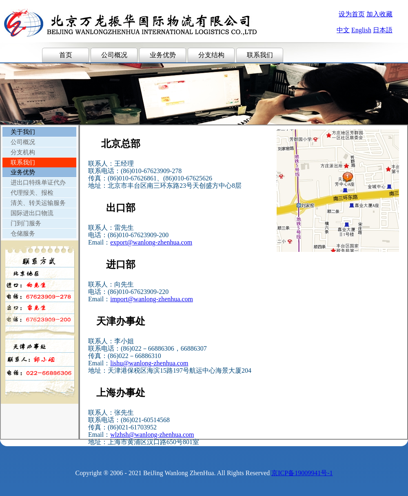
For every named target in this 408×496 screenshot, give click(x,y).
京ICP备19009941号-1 (302, 472)
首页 (65, 54)
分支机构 (23, 152)
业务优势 (163, 54)
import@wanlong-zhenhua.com (151, 299)
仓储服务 (23, 233)
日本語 (382, 30)
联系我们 (260, 54)
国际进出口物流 (32, 213)
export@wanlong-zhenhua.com (151, 242)
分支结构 (211, 54)
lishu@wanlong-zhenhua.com (149, 363)
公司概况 (114, 54)
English (361, 30)
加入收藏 (379, 14)
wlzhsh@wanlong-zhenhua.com (152, 434)
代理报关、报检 (32, 192)
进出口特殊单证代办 (38, 182)
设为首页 (352, 14)
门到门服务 (26, 223)
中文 (343, 30)
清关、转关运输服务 (38, 203)
